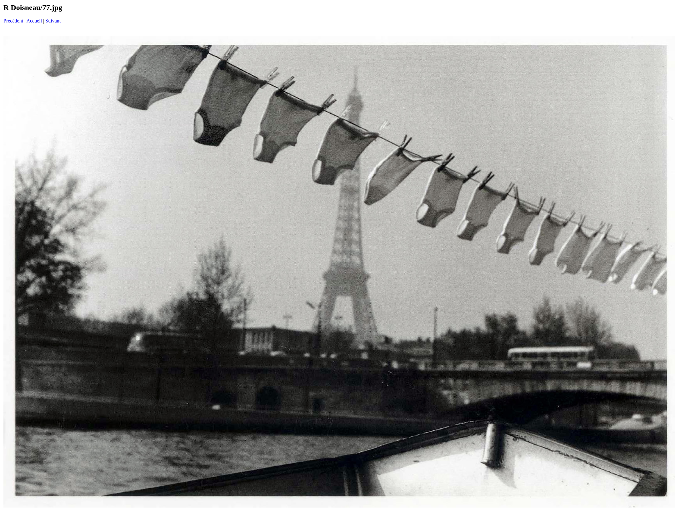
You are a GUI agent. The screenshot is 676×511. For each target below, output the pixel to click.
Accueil (34, 20)
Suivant (53, 20)
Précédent (13, 20)
